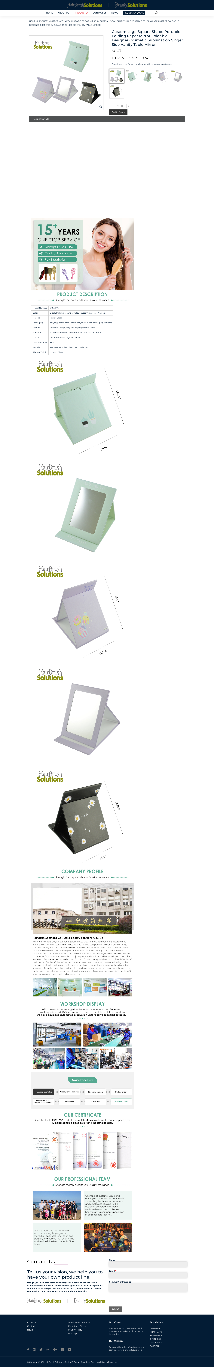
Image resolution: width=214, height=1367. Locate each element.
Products (42, 21)
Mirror (54, 21)
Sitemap (72, 1333)
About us (31, 1322)
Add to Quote (118, 112)
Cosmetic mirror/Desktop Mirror (79, 21)
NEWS (114, 12)
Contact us (32, 1326)
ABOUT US (63, 12)
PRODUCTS (81, 12)
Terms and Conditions (79, 1322)
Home (32, 21)
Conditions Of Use (77, 1326)
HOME (49, 12)
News (30, 1329)
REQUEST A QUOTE (134, 12)
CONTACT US (99, 12)
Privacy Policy (75, 1329)
